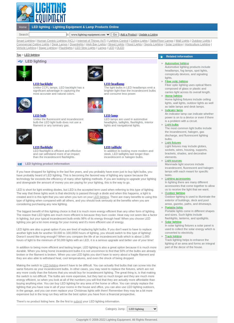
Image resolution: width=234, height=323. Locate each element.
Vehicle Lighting (26, 47)
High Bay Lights (96, 44)
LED (111, 47)
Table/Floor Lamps (161, 40)
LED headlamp (114, 84)
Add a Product (128, 34)
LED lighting (31, 54)
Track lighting (173, 236)
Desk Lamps (60, 44)
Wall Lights (182, 40)
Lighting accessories (178, 178)
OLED (120, 47)
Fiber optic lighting (176, 81)
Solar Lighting (174, 44)
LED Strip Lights (85, 47)
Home (23, 27)
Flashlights (66, 47)
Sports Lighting (153, 44)
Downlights (77, 44)
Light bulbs (172, 124)
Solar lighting (173, 221)
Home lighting (173, 95)
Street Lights (116, 44)
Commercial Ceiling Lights (32, 44)
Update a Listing (148, 34)
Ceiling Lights (139, 40)
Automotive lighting (177, 63)
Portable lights (174, 207)
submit (78, 301)
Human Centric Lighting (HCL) (56, 40)
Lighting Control (118, 40)
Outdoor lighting (175, 193)
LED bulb (39, 115)
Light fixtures (173, 142)
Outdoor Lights (201, 40)
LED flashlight (43, 147)
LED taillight (113, 147)
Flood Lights (134, 44)
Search (23, 34)
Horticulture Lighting (197, 44)
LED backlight (43, 84)
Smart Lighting (25, 40)
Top (18, 54)
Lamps (102, 47)
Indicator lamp (174, 110)
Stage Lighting (48, 47)
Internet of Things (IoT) (91, 40)
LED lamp (111, 115)
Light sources (173, 160)
